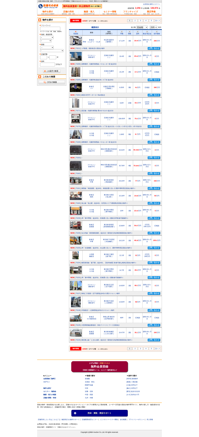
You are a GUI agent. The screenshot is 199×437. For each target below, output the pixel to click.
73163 (78, 158)
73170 (78, 126)
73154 (78, 263)
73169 (78, 142)
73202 (78, 95)
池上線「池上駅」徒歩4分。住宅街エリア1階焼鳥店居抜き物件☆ (104, 203)
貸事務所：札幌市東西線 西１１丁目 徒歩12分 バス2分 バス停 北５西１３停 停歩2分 (111, 126)
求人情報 (150, 419)
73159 (78, 218)
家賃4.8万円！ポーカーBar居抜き (93, 95)
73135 (78, 325)
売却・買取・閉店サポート (99, 413)
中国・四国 (89, 395)
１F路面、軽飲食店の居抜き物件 (93, 48)
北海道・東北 (89, 382)
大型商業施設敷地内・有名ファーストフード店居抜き (100, 325)
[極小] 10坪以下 (132, 388)
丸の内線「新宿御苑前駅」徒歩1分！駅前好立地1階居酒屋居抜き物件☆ (107, 233)
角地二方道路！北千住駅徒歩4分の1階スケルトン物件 (100, 293)
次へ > (157, 20)
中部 (86, 388)
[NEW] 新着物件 (132, 379)
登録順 (75, 33)
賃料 (137, 33)
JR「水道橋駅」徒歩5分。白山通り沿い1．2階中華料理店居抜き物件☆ (106, 248)
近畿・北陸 (89, 391)
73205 (78, 80)
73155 (78, 248)
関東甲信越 (89, 385)
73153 (78, 277)
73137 (78, 293)
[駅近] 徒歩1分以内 (133, 391)
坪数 (121, 33)
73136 (78, 310)
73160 (78, 203)
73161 (78, 188)
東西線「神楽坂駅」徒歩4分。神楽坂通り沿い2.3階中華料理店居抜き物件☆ (108, 188)
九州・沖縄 (89, 398)
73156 (78, 233)
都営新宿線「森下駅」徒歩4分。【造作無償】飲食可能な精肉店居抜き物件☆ (109, 263)
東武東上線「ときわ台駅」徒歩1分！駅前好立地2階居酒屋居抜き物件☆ (107, 340)
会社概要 (123, 419)
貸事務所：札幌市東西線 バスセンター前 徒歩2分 (99, 142)
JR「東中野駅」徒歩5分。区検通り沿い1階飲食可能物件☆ (102, 277)
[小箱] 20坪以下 (132, 385)
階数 (129, 33)
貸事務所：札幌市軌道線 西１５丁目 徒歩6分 (97, 80)
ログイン (157, 4)
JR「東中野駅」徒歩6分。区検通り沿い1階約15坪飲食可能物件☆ (104, 218)
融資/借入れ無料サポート (70, 419)
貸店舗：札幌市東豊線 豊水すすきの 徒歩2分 (97, 111)
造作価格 (157, 33)
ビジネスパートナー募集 (109, 419)
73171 (78, 111)
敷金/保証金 (147, 33)
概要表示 (95, 27)
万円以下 (59, 64)
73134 (78, 340)
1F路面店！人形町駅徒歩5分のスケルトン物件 (97, 310)
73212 (78, 48)
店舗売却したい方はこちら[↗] (48, 419)
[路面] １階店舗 (132, 382)
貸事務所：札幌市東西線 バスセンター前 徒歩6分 (99, 64)
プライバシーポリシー (136, 419)
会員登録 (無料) (148, 4)
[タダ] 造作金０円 (133, 395)
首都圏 (87, 379)
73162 (78, 173)
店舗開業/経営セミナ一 (90, 419)
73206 (78, 64)
